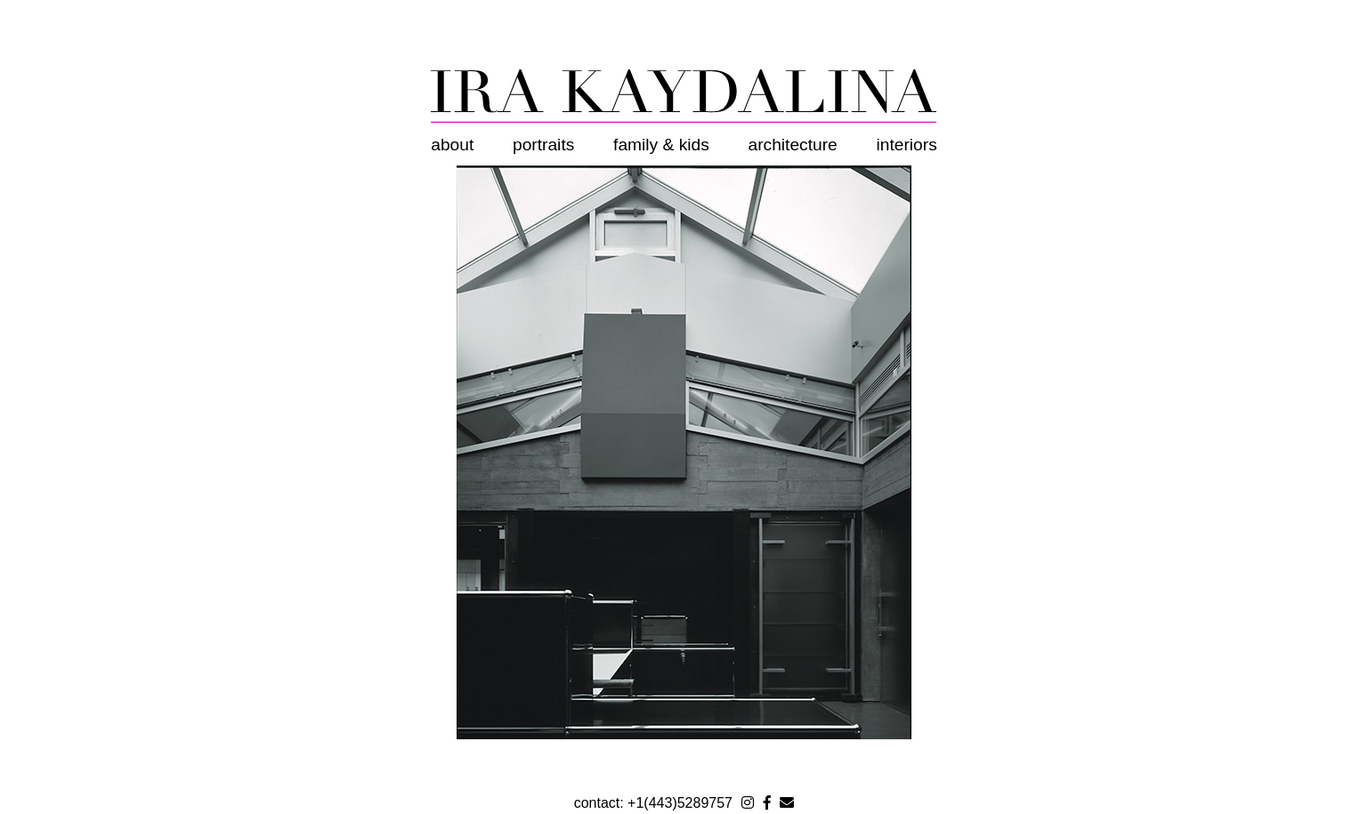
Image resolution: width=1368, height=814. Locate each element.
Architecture (793, 144)
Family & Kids (661, 144)
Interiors (907, 144)
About (452, 144)
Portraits (543, 144)
